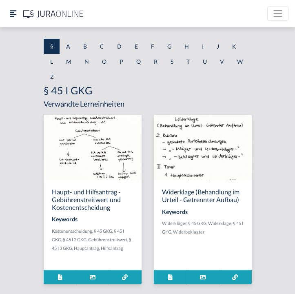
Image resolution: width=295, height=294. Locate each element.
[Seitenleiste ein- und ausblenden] (13, 13)
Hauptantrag (86, 248)
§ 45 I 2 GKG (75, 239)
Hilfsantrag (112, 248)
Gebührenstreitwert (107, 239)
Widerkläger (174, 223)
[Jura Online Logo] (53, 13)
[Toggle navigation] (277, 13)
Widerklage (219, 223)
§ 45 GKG (103, 231)
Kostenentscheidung (72, 231)
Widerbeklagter (188, 231)
